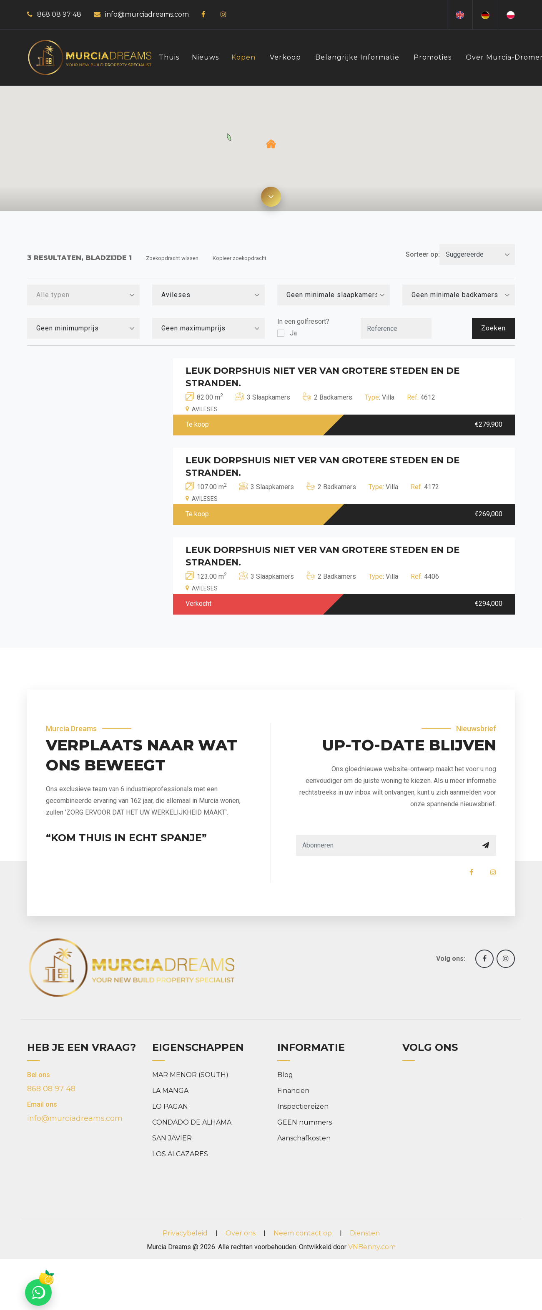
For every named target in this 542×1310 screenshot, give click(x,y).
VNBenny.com (372, 1247)
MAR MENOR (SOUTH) (190, 1075)
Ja (293, 333)
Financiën (293, 1091)
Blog (285, 1075)
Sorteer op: (423, 254)
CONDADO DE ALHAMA (191, 1122)
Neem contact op (303, 1233)
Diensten (365, 1233)
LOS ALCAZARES (180, 1154)
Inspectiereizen (303, 1106)
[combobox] (83, 295)
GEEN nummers (304, 1122)
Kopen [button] (243, 57)
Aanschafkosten (304, 1138)
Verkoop (285, 57)
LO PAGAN (170, 1106)
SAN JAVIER (172, 1138)
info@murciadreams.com (147, 14)
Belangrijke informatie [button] (357, 57)
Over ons (241, 1233)
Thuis (169, 57)
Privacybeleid (185, 1233)
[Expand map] (271, 197)
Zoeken (493, 328)
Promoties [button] (433, 57)
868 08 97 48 (59, 14)
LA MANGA (170, 1091)
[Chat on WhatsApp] (38, 1292)
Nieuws (205, 57)
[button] (271, 144)
